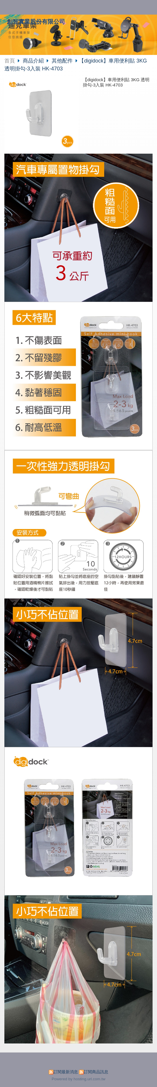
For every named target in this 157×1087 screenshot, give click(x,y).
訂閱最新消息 (65, 1072)
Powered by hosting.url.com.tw (78, 1079)
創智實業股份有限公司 (36, 21)
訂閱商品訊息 (96, 1072)
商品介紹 (34, 61)
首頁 (9, 61)
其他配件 (62, 61)
